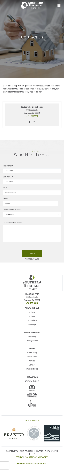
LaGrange (32, 324)
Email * (6, 188)
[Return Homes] (32, 282)
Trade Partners (32, 369)
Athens (32, 312)
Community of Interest (12, 209)
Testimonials (32, 357)
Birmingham (32, 320)
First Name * (8, 166)
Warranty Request (32, 381)
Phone (5, 199)
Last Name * (8, 177)
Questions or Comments (12, 222)
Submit (32, 253)
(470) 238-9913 (32, 116)
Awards (32, 361)
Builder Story (32, 352)
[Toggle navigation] (58, 5)
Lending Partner (32, 340)
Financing (32, 336)
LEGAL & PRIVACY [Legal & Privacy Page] (30, 457)
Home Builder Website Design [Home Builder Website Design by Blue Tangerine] (26, 463)
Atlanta (32, 316)
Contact (32, 365)
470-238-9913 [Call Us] (32, 303)
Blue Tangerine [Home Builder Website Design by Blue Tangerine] (42, 463)
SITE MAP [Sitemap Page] (19, 457)
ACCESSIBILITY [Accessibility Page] (43, 457)
